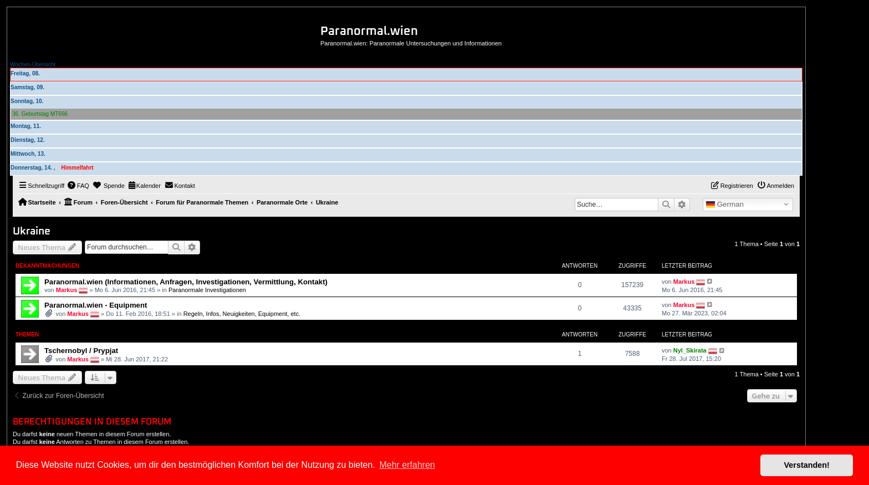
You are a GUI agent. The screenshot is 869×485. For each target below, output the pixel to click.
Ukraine (31, 231)
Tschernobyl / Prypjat (81, 350)
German (725, 204)
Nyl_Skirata (690, 350)
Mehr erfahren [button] (407, 464)
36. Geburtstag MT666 (40, 114)
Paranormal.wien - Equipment (95, 305)
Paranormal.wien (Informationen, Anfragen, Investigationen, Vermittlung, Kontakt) (186, 282)
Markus (67, 289)
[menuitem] (78, 185)
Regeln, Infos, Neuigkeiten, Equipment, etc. (242, 313)
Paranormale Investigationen (207, 289)
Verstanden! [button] (807, 465)
